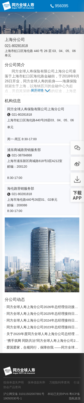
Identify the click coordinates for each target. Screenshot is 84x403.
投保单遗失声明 (13, 382)
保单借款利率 (36, 382)
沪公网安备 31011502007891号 (23, 394)
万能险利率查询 (59, 382)
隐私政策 (75, 398)
